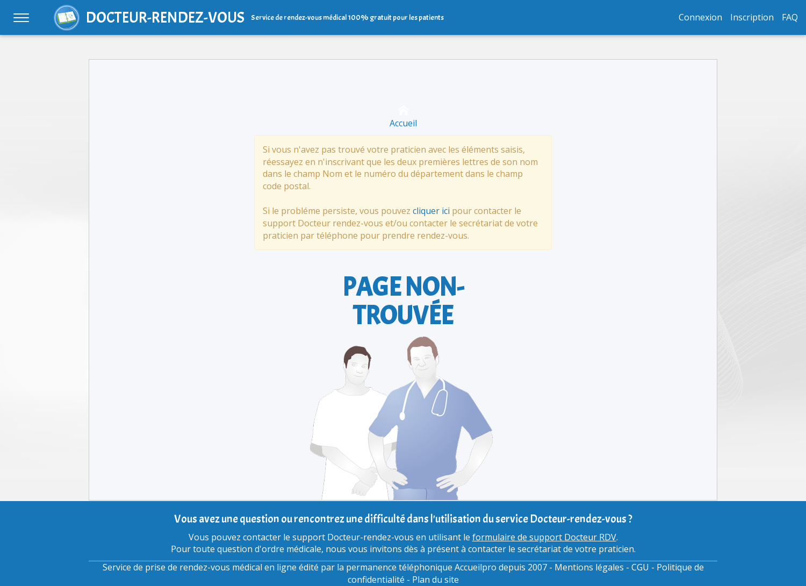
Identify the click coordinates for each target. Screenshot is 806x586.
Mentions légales (589, 567)
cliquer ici (431, 211)
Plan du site (435, 579)
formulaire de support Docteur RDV (544, 537)
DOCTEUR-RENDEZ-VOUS (165, 17)
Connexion (700, 17)
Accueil (403, 117)
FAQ (790, 17)
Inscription (752, 17)
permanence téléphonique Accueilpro (421, 567)
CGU (640, 567)
